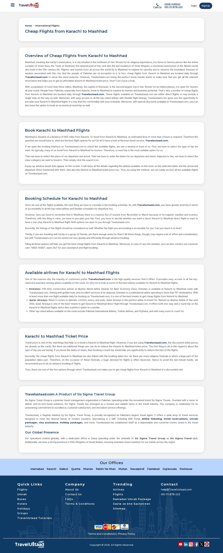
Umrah (22, 494)
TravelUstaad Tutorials (34, 518)
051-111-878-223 (173, 7)
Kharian (88, 469)
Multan (123, 469)
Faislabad (153, 469)
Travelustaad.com (36, 77)
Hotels (22, 503)
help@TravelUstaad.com (176, 489)
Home (28, 25)
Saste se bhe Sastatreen (131, 503)
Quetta (75, 469)
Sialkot (63, 469)
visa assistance (48, 422)
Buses (21, 499)
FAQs (69, 499)
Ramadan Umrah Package (132, 499)
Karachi (51, 469)
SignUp (206, 5)
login (194, 5)
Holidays (23, 508)
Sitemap (119, 508)
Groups (22, 513)
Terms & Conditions (80, 503)
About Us (72, 489)
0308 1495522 (172, 4)
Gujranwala (170, 469)
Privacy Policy (126, 533)
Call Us (157, 7)
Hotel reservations (176, 418)
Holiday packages (71, 422)
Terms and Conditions (102, 533)
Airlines (118, 489)
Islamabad (37, 469)
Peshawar (186, 469)
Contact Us (73, 494)
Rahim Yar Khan (106, 469)
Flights (22, 489)
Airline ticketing (152, 418)
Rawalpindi (137, 469)
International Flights (47, 25)
